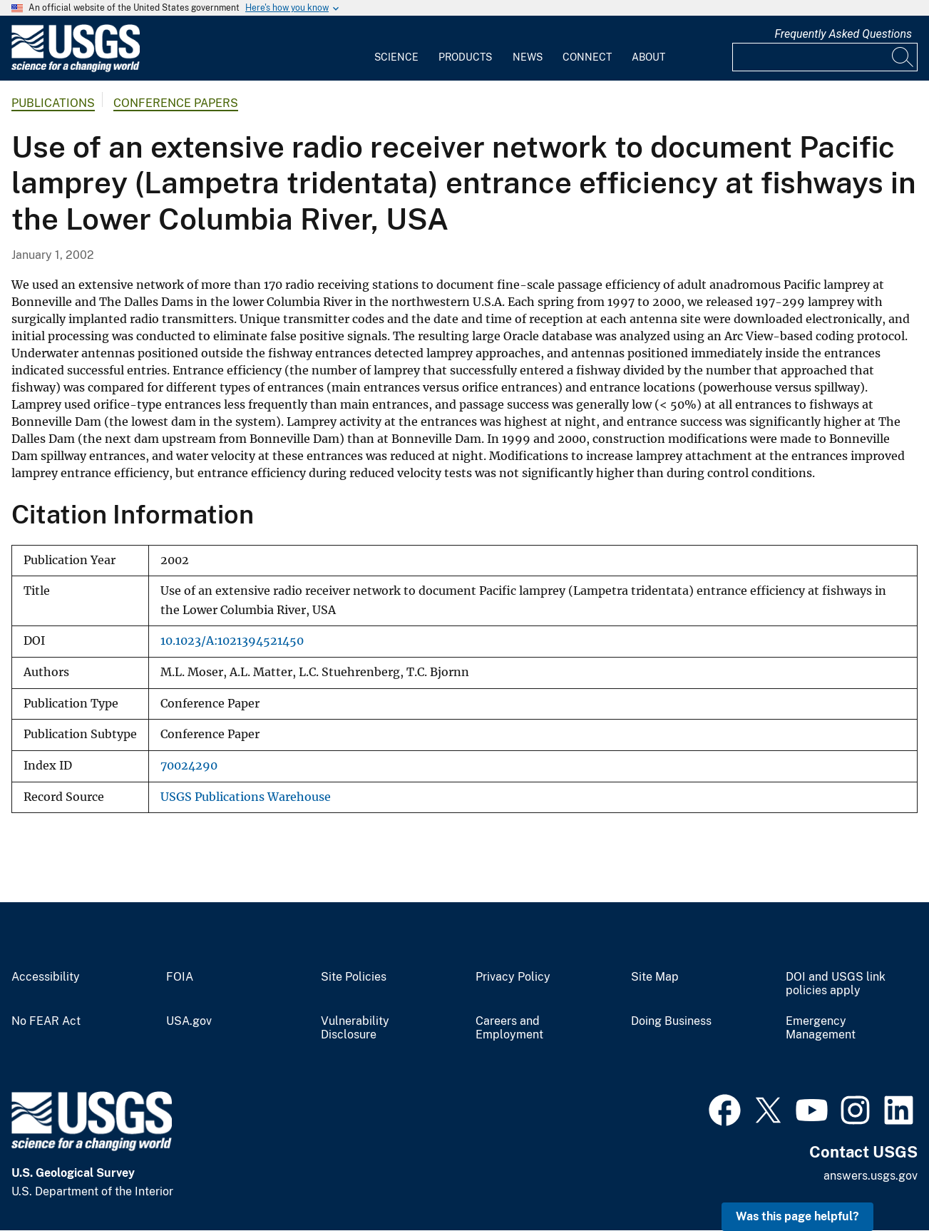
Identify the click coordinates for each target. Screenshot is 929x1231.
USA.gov (189, 1021)
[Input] (825, 57)
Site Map (655, 977)
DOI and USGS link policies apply (836, 984)
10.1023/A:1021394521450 (232, 641)
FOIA (179, 977)
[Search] (903, 57)
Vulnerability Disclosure (355, 1028)
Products (465, 57)
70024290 (188, 765)
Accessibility (45, 977)
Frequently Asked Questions (843, 34)
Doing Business (671, 1021)
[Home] (75, 69)
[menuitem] (396, 48)
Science (396, 57)
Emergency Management (821, 1028)
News (528, 57)
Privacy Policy (513, 977)
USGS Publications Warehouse (245, 797)
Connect (587, 57)
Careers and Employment (509, 1028)
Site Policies (353, 977)
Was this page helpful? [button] (797, 1216)
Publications (53, 103)
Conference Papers (175, 103)
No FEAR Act (46, 1021)
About (648, 57)
